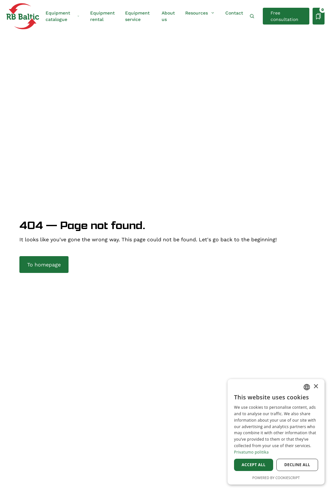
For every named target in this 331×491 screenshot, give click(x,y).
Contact (234, 13)
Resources (200, 13)
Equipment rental (102, 16)
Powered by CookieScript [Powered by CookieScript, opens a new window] (276, 477)
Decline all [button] (297, 464)
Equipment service (137, 16)
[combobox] (307, 387)
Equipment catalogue (63, 16)
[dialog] (276, 432)
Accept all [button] (254, 464)
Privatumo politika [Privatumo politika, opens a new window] (251, 452)
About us (168, 16)
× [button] (315, 386)
